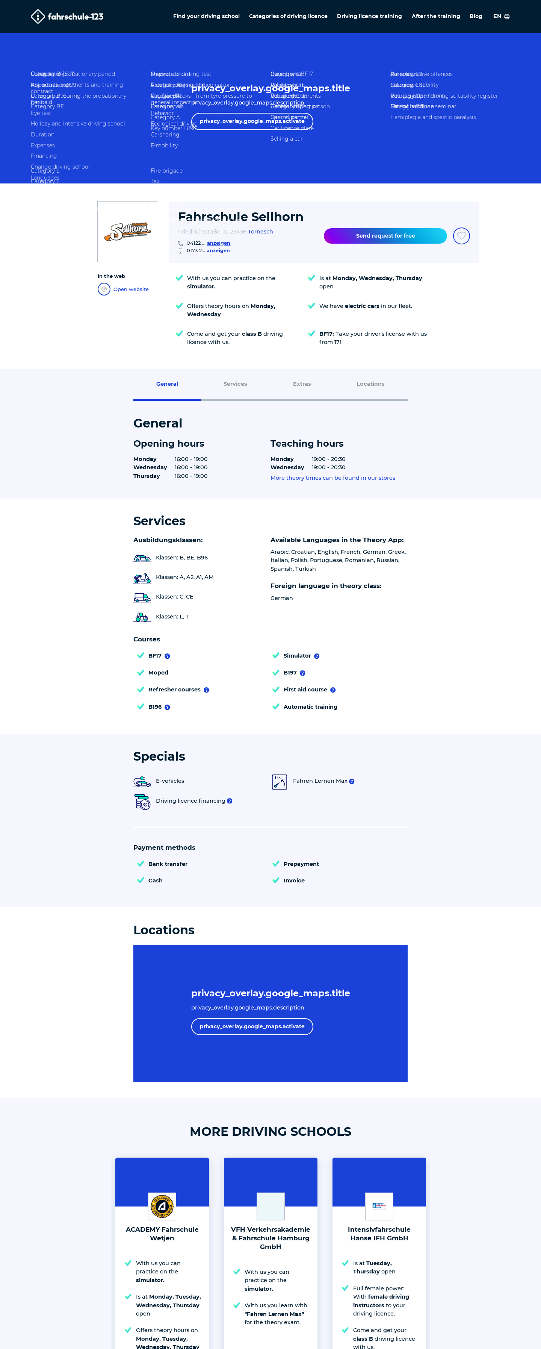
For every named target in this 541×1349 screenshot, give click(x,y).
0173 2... (208, 250)
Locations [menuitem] (371, 383)
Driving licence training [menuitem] (369, 16)
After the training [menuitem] (436, 16)
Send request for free (385, 235)
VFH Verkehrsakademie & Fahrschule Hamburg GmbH (270, 1238)
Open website (123, 289)
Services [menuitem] (235, 383)
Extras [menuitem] (302, 383)
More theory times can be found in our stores (332, 478)
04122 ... (208, 243)
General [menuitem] (167, 383)
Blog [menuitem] (476, 16)
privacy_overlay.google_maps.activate (252, 121)
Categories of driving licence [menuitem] (288, 16)
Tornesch (260, 231)
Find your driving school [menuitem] (206, 16)
